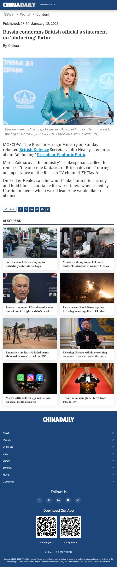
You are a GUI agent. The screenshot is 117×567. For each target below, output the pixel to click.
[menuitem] (46, 5)
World (25, 14)
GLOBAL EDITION (64, 552)
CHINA (48, 552)
